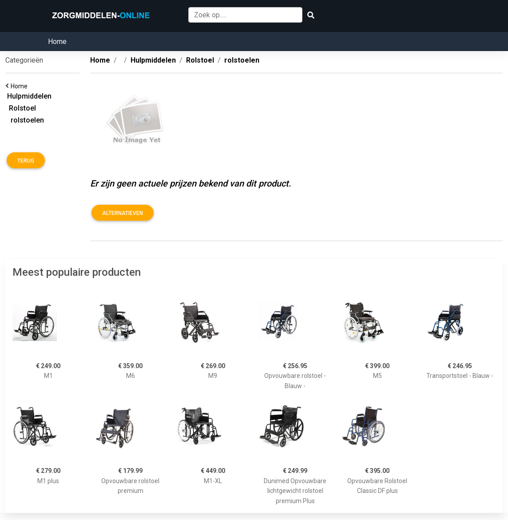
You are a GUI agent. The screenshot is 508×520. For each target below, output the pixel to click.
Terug (25, 161)
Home (57, 41)
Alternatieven (122, 213)
